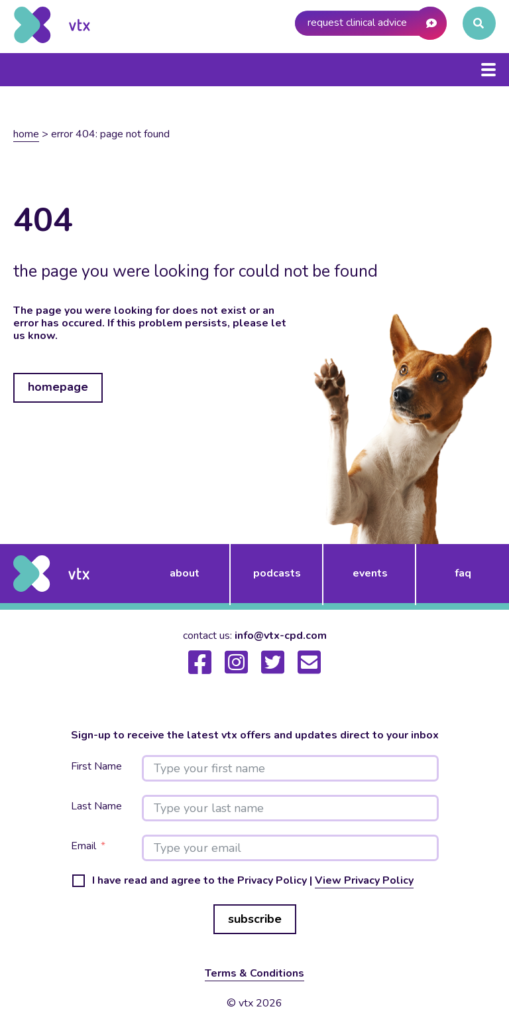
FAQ (463, 573)
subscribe (255, 919)
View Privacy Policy (364, 880)
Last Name (96, 806)
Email (83, 846)
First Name (96, 766)
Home (26, 134)
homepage (58, 387)
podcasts (277, 573)
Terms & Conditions (254, 973)
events (370, 573)
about (184, 573)
